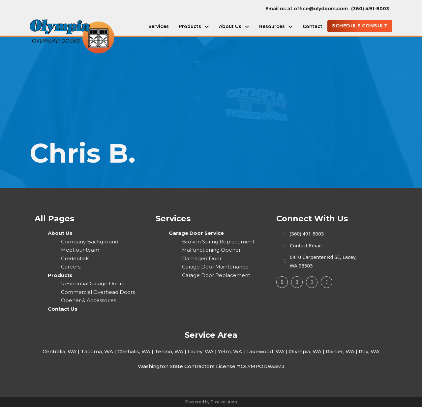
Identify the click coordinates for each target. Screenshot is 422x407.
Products (190, 26)
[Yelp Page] (311, 282)
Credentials (75, 258)
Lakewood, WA (265, 351)
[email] (308, 9)
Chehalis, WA (133, 351)
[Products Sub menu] (206, 26)
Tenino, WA (169, 351)
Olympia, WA (305, 351)
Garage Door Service (196, 233)
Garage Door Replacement (216, 275)
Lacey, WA (201, 351)
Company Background (89, 241)
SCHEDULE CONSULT (360, 26)
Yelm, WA (230, 351)
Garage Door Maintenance (215, 267)
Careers (70, 267)
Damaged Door (202, 258)
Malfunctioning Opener (211, 250)
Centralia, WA (59, 351)
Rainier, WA (340, 351)
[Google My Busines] (296, 282)
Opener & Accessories (88, 300)
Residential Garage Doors (92, 283)
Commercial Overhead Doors (98, 292)
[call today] (371, 9)
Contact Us (62, 309)
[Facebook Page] (282, 282)
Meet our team (80, 250)
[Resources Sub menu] (290, 26)
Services (158, 26)
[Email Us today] (316, 246)
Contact (312, 26)
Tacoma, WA (97, 351)
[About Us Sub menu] (247, 26)
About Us (230, 26)
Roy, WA (369, 351)
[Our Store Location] (316, 261)
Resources (272, 26)
